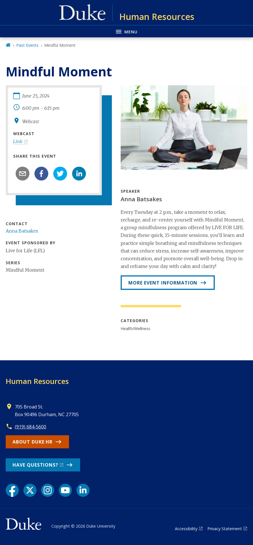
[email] (22, 173)
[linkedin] (79, 173)
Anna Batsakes (22, 231)
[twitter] (60, 173)
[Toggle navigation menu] (126, 31)
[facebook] (41, 173)
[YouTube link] (65, 490)
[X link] (30, 490)
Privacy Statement (224, 528)
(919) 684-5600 (30, 427)
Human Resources (37, 381)
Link (18, 141)
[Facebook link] (12, 490)
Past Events (27, 45)
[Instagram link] (47, 490)
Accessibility (186, 528)
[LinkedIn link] (83, 490)
